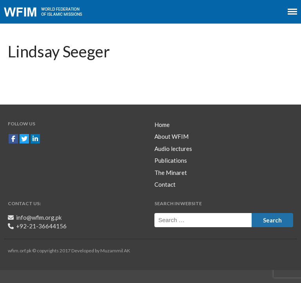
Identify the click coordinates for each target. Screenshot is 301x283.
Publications (170, 160)
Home (162, 124)
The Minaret (170, 172)
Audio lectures (173, 148)
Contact (165, 184)
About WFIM (171, 136)
